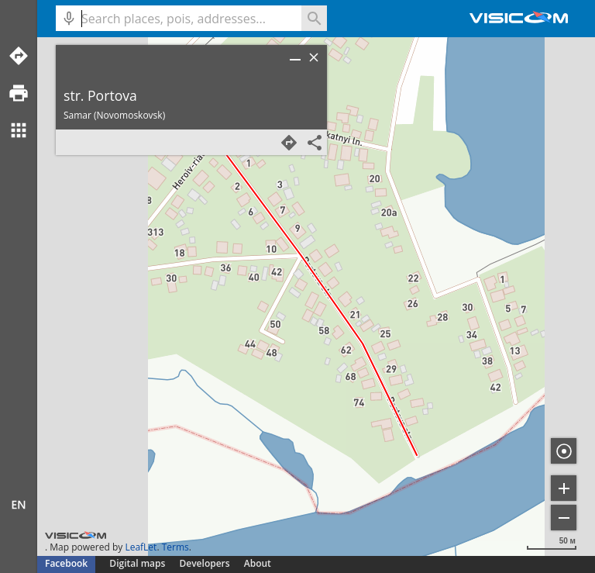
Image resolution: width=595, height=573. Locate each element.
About (257, 563)
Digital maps (138, 563)
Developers (205, 563)
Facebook (66, 563)
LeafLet (140, 547)
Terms (175, 547)
